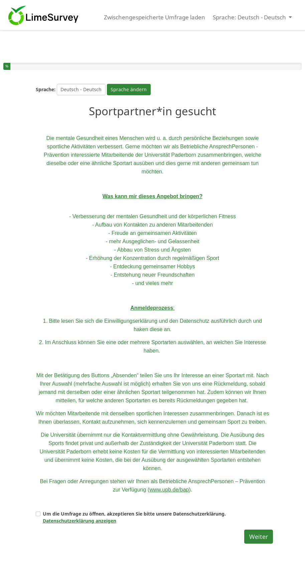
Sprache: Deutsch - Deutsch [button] (250, 17)
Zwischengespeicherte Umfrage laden (154, 17)
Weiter (258, 537)
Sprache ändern (129, 89)
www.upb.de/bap (169, 490)
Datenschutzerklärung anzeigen (79, 521)
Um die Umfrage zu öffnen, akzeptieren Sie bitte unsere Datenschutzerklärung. (134, 517)
